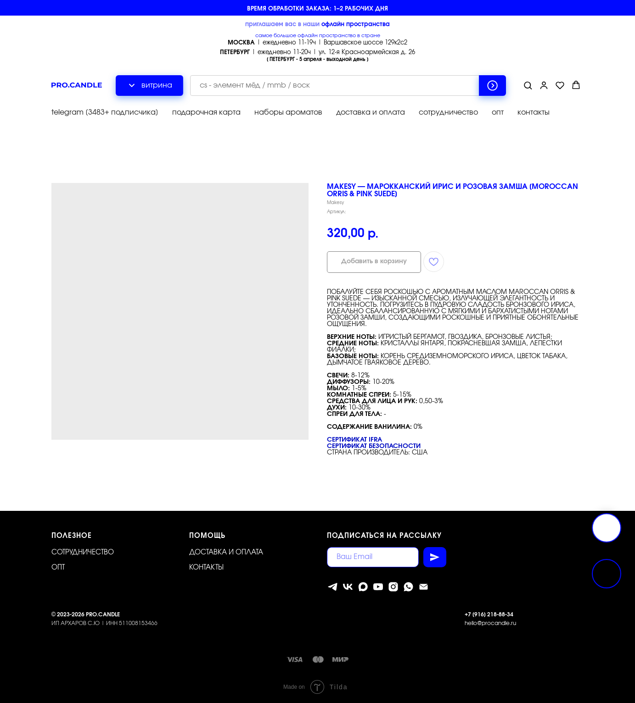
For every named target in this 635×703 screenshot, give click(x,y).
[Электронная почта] (423, 586)
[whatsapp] (408, 586)
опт (498, 112)
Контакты (206, 567)
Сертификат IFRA (354, 440)
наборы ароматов (288, 112)
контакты (533, 112)
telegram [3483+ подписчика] (104, 112)
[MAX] (363, 586)
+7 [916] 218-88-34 (489, 614)
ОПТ (58, 567)
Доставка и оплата (226, 552)
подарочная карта (206, 112)
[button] (527, 85)
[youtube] (378, 586)
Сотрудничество (82, 552)
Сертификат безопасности (374, 446)
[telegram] (332, 586)
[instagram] (393, 586)
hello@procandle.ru (490, 623)
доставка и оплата (370, 112)
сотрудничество (448, 112)
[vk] (348, 586)
